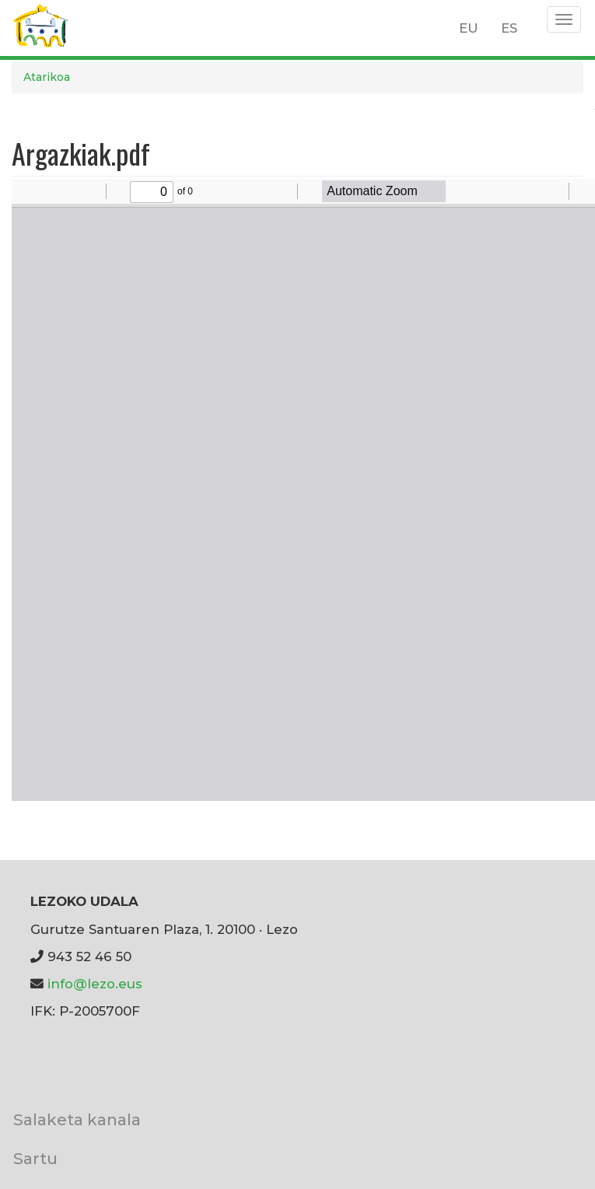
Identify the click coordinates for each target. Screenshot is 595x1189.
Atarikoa (46, 77)
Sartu (35, 1158)
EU (468, 28)
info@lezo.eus (94, 983)
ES (509, 28)
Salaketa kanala (77, 1119)
